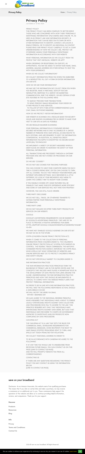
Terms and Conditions (17, 427)
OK (80, 451)
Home (62, 12)
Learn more (73, 451)
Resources (12, 410)
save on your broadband (21, 380)
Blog (10, 413)
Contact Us (13, 431)
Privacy (11, 424)
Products (12, 406)
